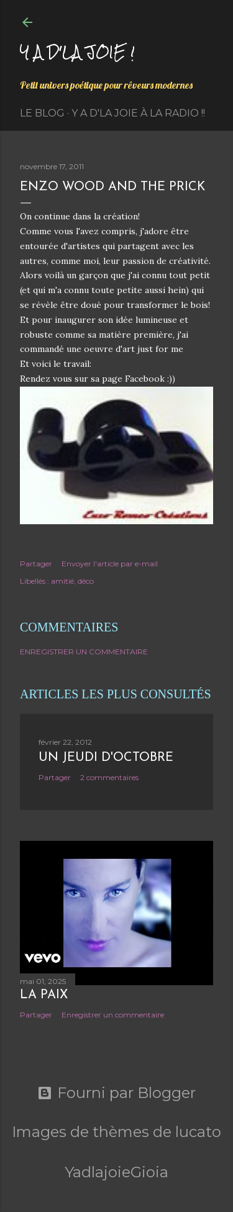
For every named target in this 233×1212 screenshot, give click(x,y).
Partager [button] (36, 563)
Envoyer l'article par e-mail (110, 563)
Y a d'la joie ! (77, 51)
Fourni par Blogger (116, 1093)
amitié (62, 581)
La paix (44, 995)
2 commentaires (109, 777)
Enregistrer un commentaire (84, 651)
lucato (198, 1132)
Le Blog (42, 113)
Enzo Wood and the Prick (112, 187)
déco (86, 581)
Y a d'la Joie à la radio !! (138, 113)
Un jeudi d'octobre (106, 758)
